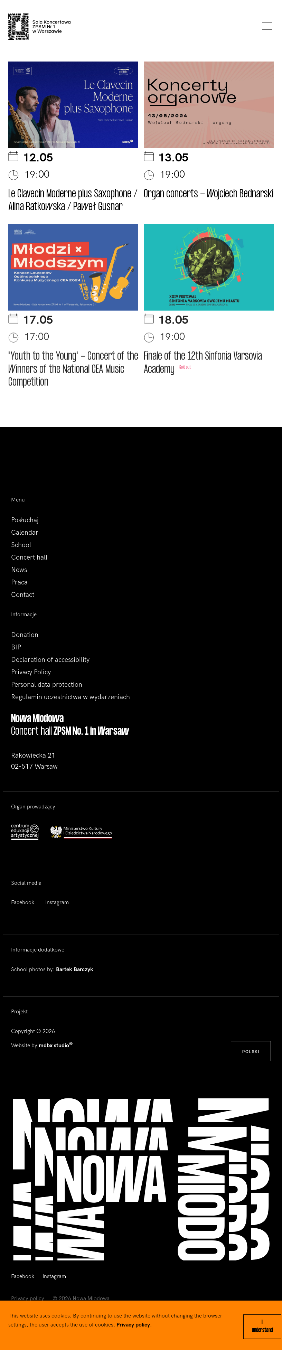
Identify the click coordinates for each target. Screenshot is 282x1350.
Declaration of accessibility (50, 660)
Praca (19, 582)
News (19, 570)
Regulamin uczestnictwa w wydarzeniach (70, 697)
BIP (16, 647)
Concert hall (29, 557)
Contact (22, 595)
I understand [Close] (262, 1326)
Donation (24, 635)
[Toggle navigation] (265, 26)
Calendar (24, 532)
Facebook (22, 902)
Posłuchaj (25, 520)
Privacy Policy (31, 672)
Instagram (57, 902)
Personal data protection (46, 685)
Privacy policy (27, 1298)
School (21, 545)
